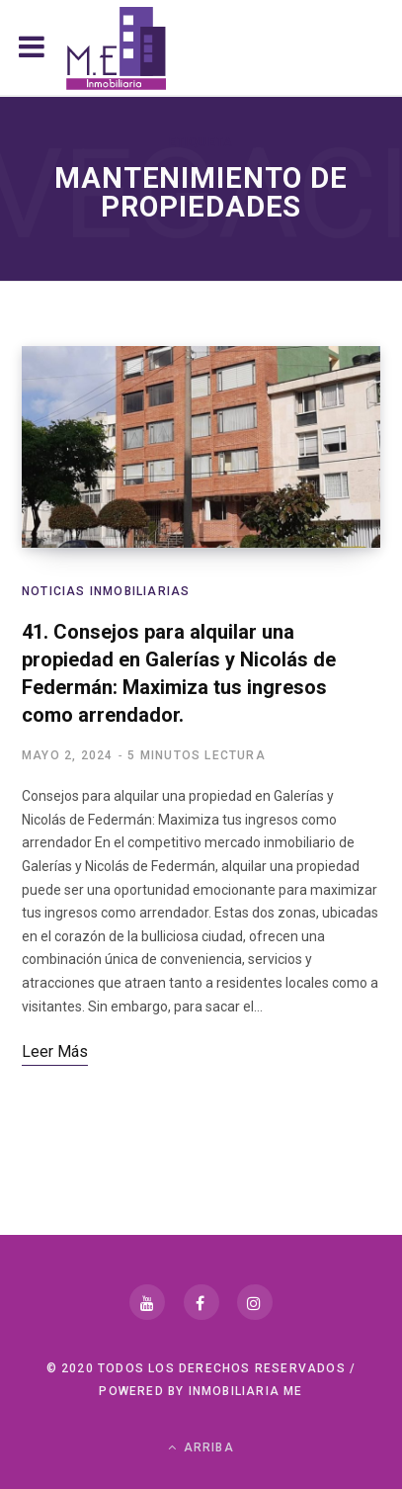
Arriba (201, 1447)
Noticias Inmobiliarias (106, 591)
